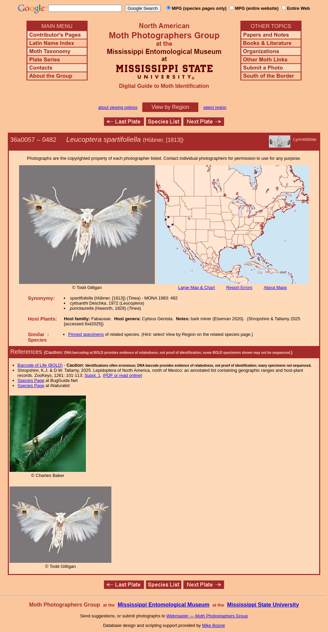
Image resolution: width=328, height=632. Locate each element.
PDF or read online (122, 375)
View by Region (170, 107)
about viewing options (117, 107)
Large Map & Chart (196, 287)
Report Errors (239, 287)
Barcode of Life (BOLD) (40, 365)
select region (214, 107)
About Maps (275, 287)
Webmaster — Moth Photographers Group (207, 615)
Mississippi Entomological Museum (163, 605)
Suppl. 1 (93, 375)
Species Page (31, 380)
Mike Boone (213, 625)
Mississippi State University (263, 605)
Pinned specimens (86, 334)
